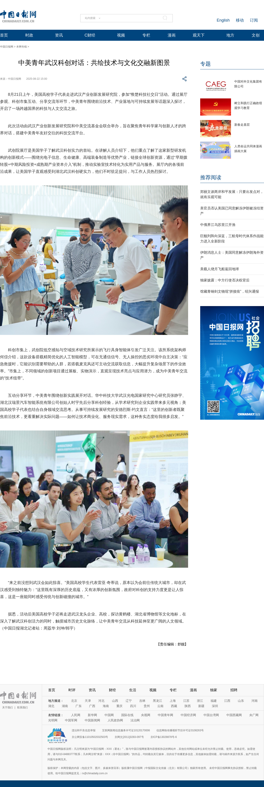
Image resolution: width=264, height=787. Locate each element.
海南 (106, 706)
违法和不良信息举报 (83, 730)
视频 (121, 35)
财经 (112, 690)
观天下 (199, 35)
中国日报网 (6, 46)
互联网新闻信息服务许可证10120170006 (126, 730)
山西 (115, 700)
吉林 (142, 700)
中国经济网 (188, 715)
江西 (227, 700)
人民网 (75, 715)
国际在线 (127, 715)
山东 (241, 700)
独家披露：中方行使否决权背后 (224, 280)
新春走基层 (242, 124)
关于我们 (7, 707)
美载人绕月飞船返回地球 (219, 269)
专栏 (146, 35)
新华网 (92, 715)
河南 (254, 700)
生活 (132, 690)
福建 (214, 700)
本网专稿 (21, 46)
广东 (78, 706)
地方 (230, 35)
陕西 (188, 706)
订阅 (254, 20)
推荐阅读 (210, 177)
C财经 (89, 35)
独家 (213, 690)
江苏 (186, 700)
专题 (205, 64)
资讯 (59, 35)
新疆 (201, 706)
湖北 (51, 706)
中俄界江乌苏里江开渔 (217, 225)
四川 (133, 706)
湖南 (65, 706)
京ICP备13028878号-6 (163, 737)
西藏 (174, 706)
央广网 (253, 715)
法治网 (135, 720)
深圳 (215, 706)
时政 (29, 35)
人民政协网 (115, 720)
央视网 (145, 715)
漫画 (172, 35)
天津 (88, 700)
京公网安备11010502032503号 (90, 737)
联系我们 (22, 707)
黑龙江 (157, 700)
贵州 (147, 706)
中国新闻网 (92, 720)
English (223, 20)
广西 (92, 706)
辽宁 (129, 700)
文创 (256, 35)
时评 (71, 690)
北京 (74, 700)
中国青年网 (165, 715)
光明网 (52, 720)
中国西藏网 (234, 715)
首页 (4, 35)
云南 (160, 706)
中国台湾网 (211, 715)
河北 (101, 700)
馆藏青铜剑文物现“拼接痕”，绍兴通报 (229, 291)
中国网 (109, 715)
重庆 (119, 706)
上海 (173, 700)
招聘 (233, 690)
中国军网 (71, 720)
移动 (240, 20)
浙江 (200, 700)
